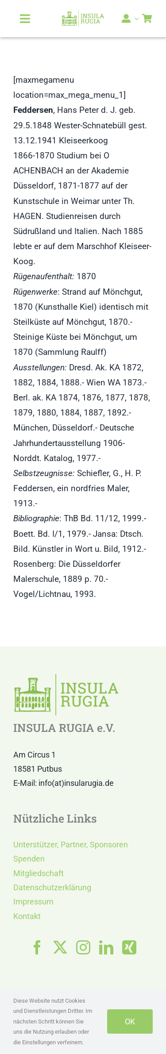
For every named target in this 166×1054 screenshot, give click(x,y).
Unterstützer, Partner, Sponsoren (70, 844)
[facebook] (37, 947)
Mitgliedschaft (38, 873)
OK (130, 1021)
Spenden (29, 858)
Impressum (33, 901)
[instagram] (83, 947)
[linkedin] (106, 947)
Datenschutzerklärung (52, 887)
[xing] (129, 947)
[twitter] (60, 947)
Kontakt (27, 916)
